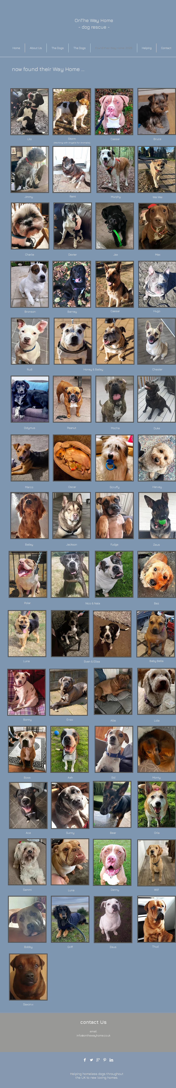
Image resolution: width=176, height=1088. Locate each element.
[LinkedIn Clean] (111, 1060)
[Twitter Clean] (91, 1060)
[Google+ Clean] (98, 1060)
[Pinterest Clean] (104, 1060)
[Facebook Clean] (85, 1060)
